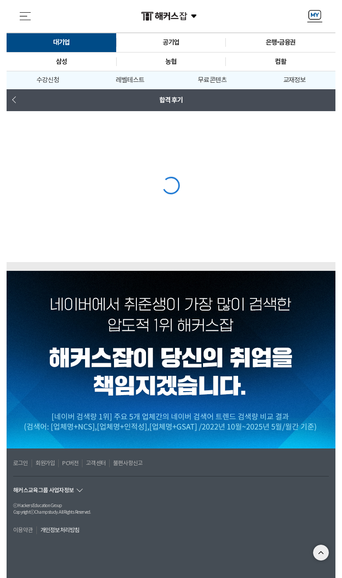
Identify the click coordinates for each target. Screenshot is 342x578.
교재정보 (294, 80)
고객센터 (96, 463)
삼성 (61, 61)
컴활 (280, 61)
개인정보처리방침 (60, 530)
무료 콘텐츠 (212, 80)
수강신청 (47, 80)
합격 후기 (171, 100)
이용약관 (23, 530)
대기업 (61, 42)
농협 (171, 61)
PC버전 (70, 463)
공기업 (171, 42)
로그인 (20, 463)
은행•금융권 (281, 42)
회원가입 (45, 463)
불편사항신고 (127, 463)
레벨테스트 (130, 80)
